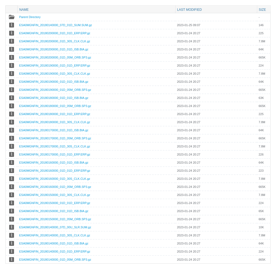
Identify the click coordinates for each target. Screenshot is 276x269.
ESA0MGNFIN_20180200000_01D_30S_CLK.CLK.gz (54, 41)
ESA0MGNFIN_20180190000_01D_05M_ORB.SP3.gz (55, 89)
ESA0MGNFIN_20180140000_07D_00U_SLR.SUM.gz (55, 227)
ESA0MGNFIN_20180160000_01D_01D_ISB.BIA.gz (53, 162)
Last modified (189, 9)
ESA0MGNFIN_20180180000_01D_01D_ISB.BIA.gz (53, 97)
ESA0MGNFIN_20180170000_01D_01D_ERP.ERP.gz (54, 154)
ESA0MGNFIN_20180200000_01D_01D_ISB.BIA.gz (53, 49)
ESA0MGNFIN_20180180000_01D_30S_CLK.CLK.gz (54, 122)
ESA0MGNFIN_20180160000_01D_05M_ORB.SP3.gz (55, 186)
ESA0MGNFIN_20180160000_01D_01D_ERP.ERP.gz (54, 170)
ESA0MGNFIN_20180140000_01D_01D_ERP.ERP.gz (54, 251)
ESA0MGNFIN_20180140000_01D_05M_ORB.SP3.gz (55, 259)
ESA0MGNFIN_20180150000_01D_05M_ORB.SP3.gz (55, 219)
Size (262, 9)
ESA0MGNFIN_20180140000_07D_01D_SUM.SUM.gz (55, 25)
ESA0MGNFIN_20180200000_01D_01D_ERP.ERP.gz (54, 33)
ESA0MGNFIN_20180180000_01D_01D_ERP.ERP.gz (54, 114)
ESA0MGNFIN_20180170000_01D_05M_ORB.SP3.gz (55, 138)
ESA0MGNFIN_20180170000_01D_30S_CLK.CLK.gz (54, 146)
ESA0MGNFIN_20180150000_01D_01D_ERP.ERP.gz (54, 203)
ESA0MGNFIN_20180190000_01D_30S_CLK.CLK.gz (54, 73)
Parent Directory (29, 17)
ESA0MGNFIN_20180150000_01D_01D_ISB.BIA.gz (53, 211)
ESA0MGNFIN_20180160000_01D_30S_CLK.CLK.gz (54, 178)
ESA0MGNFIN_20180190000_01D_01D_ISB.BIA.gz (53, 81)
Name (24, 9)
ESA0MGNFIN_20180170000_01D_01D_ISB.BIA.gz (53, 130)
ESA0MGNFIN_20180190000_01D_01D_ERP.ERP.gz (54, 65)
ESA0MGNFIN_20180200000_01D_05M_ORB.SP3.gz (55, 57)
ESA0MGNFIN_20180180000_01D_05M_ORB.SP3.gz (55, 106)
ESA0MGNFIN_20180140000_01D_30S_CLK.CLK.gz (54, 235)
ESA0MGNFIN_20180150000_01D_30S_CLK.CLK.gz (54, 194)
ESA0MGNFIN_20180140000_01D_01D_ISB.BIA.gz (53, 243)
